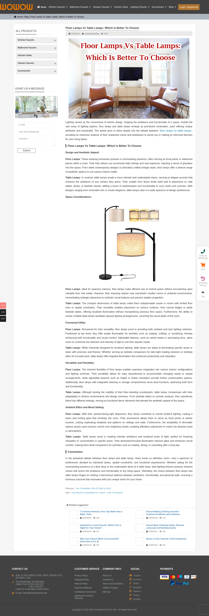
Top (203, 294)
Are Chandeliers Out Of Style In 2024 (93, 488)
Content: (36, 142)
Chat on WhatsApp (203, 254)
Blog (26, 17)
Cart (203, 266)
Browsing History (203, 281)
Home (18, 17)
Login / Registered (189, 7)
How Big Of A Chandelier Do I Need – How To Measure (97, 492)
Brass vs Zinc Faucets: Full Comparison (166, 539)
